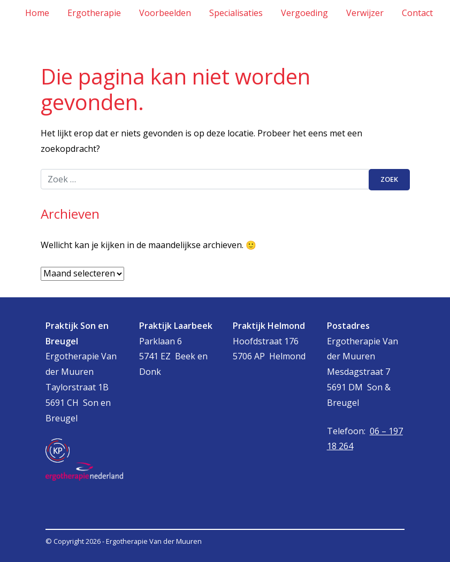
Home (37, 13)
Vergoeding (304, 13)
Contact (417, 13)
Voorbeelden (165, 13)
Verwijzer (365, 13)
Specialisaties (236, 13)
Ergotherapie (94, 13)
